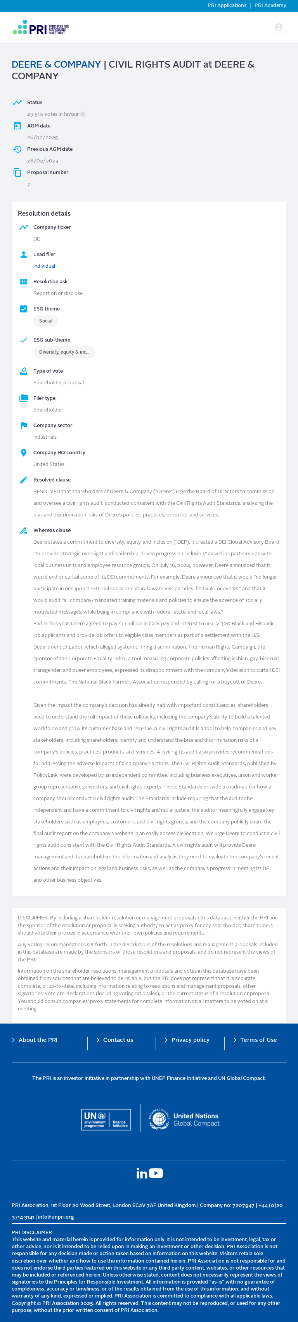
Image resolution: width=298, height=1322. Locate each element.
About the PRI (38, 1040)
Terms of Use (258, 1040)
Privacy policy (191, 1040)
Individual (44, 266)
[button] (279, 27)
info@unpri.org (56, 1217)
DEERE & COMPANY (56, 65)
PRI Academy (270, 5)
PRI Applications (227, 5)
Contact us (118, 1040)
